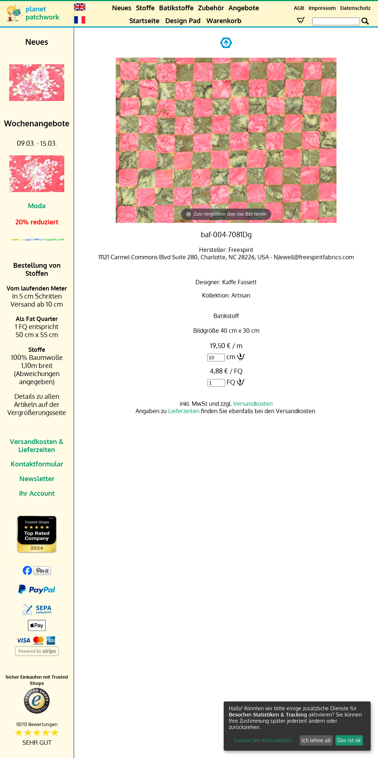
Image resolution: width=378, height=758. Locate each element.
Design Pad (183, 21)
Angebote (243, 8)
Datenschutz (355, 8)
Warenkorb (223, 21)
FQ (231, 382)
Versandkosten (253, 403)
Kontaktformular (37, 464)
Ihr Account (37, 493)
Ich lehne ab (316, 740)
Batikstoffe (176, 8)
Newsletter (36, 478)
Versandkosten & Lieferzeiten (37, 445)
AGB (299, 8)
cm (230, 357)
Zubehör (211, 8)
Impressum (322, 8)
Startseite (144, 21)
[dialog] (297, 726)
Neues (122, 8)
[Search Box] (336, 21)
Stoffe (145, 8)
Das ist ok (349, 740)
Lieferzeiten (183, 411)
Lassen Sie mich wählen (262, 740)
